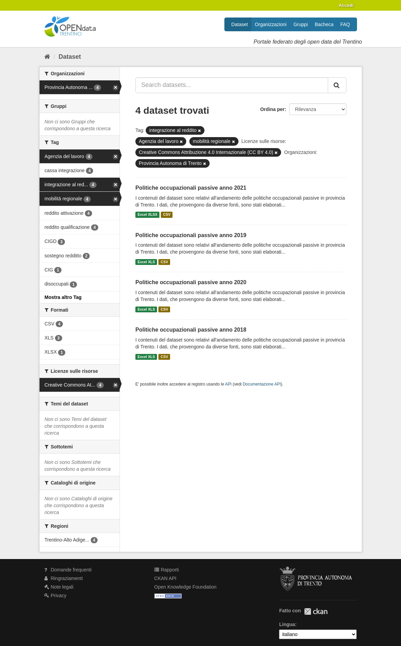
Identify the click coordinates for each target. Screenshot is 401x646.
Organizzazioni (271, 24)
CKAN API (165, 578)
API (228, 384)
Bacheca (324, 24)
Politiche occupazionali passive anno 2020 (190, 282)
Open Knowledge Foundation (185, 587)
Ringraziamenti (63, 578)
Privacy (55, 595)
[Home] (47, 56)
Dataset (239, 24)
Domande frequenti (68, 569)
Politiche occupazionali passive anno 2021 (190, 188)
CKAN (315, 611)
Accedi (346, 5)
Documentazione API (262, 384)
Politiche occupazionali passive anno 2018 (190, 330)
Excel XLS (146, 262)
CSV (167, 215)
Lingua (287, 624)
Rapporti (166, 569)
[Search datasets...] (231, 85)
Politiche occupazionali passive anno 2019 (190, 235)
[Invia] (337, 85)
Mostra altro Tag (63, 297)
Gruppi (300, 24)
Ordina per (272, 109)
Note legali (59, 587)
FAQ (345, 24)
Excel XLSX (147, 215)
